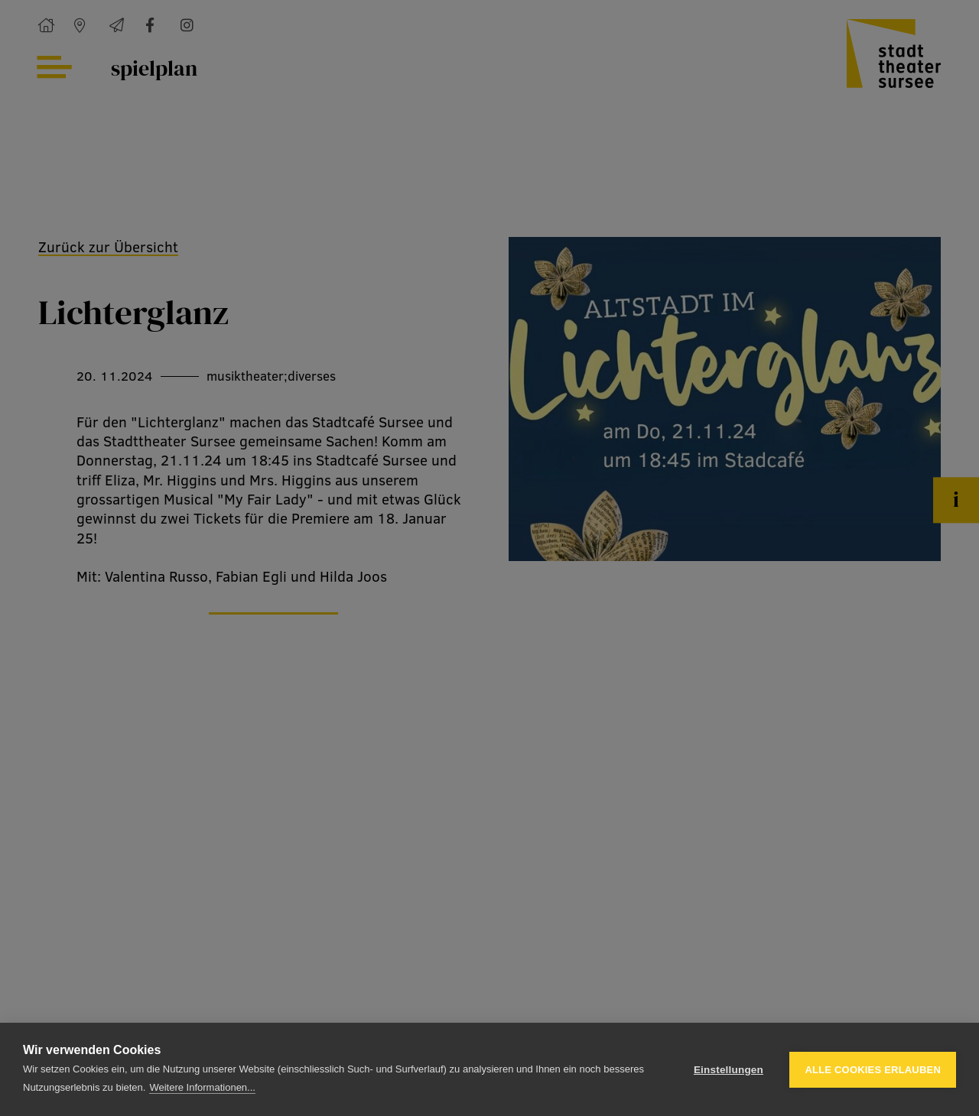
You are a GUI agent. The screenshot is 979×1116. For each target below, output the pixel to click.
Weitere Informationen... (202, 1087)
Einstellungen (728, 1069)
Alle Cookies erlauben (873, 1069)
